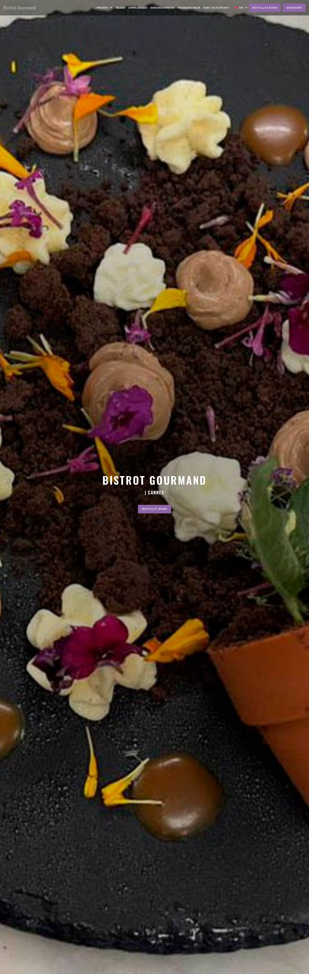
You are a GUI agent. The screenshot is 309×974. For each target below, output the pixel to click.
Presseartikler (189, 7)
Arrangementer (162, 7)
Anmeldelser (137, 7)
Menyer (105, 7)
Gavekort (294, 7)
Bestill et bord (264, 7)
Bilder (120, 7)
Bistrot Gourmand (19, 7)
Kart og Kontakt (216, 7)
